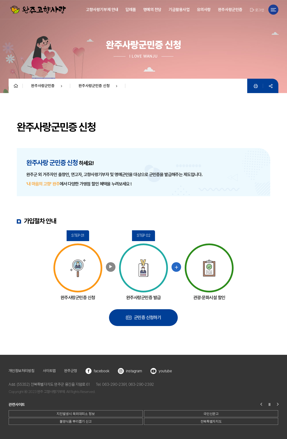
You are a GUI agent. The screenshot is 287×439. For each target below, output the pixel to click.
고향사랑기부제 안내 (102, 9)
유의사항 (204, 9)
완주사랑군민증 (230, 9)
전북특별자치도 (211, 421)
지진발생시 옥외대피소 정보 (76, 414)
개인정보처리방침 (21, 370)
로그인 (257, 10)
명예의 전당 (152, 9)
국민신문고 (210, 414)
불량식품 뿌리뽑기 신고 (76, 421)
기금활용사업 (179, 9)
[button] (263, 405)
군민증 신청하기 (143, 317)
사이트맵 (49, 370)
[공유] (271, 86)
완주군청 (70, 370)
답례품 (131, 9)
